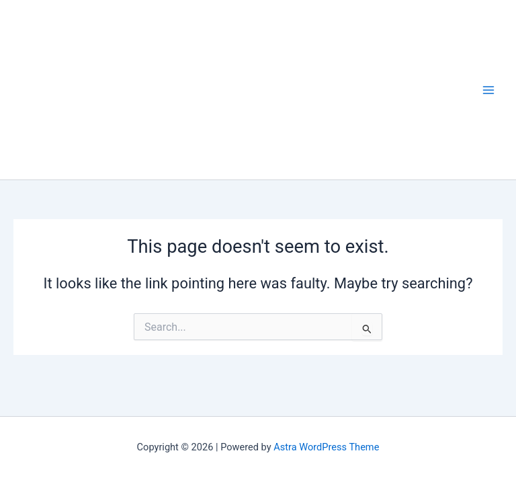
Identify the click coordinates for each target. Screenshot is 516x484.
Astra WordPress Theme (326, 447)
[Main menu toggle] (488, 90)
